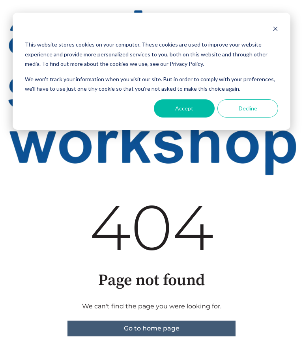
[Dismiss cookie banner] (275, 30)
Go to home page (152, 328)
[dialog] (151, 71)
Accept (184, 108)
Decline (248, 108)
